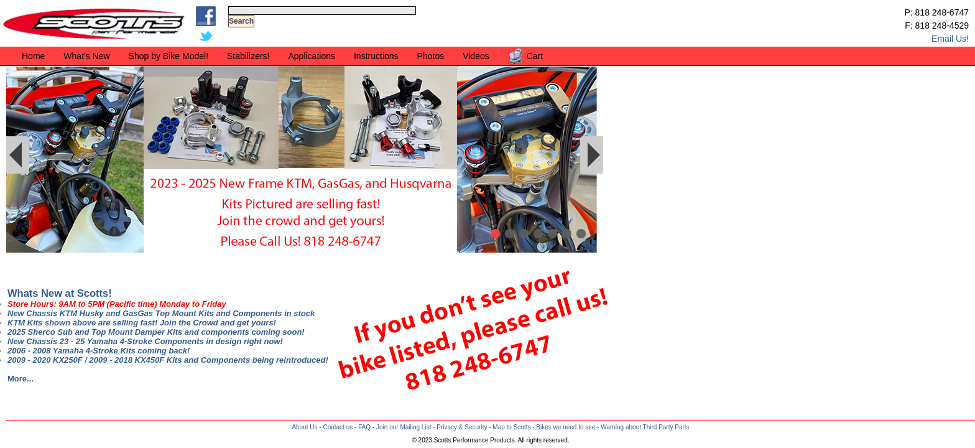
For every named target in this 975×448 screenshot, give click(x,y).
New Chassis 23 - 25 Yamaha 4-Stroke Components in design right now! (145, 341)
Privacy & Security (462, 427)
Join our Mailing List (403, 427)
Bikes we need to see (565, 427)
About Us (304, 427)
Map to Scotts (511, 427)
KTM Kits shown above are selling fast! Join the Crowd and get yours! (141, 322)
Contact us (338, 427)
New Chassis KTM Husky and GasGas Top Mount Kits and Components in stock (161, 313)
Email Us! (950, 39)
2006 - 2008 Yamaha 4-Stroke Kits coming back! (98, 350)
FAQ (364, 427)
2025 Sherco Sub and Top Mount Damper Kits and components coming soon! (156, 332)
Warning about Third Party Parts (645, 427)
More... (20, 378)
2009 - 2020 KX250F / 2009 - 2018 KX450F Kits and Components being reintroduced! (167, 360)
